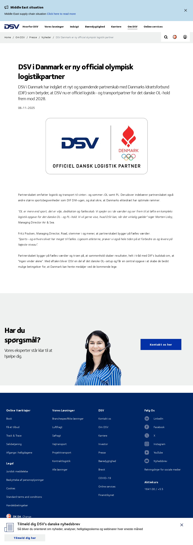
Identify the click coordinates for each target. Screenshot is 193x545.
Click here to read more (61, 13)
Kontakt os (104, 418)
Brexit (101, 469)
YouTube (158, 452)
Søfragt (56, 435)
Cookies (10, 488)
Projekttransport (61, 452)
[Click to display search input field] (166, 44)
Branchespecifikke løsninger (67, 418)
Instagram (159, 444)
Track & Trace (13, 435)
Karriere (102, 435)
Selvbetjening (14, 444)
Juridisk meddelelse (17, 471)
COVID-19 (104, 478)
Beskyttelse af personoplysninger (25, 480)
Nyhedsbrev (160, 461)
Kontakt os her (161, 351)
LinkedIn (158, 418)
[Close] (186, 10)
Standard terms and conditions (24, 497)
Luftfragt (57, 427)
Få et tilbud (12, 427)
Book (9, 418)
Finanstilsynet (106, 495)
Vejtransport (59, 444)
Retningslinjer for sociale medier (162, 469)
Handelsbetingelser (17, 505)
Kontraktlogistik (61, 461)
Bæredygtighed (107, 461)
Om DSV (103, 427)
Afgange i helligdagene (19, 452)
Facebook (159, 427)
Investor (103, 444)
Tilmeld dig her (25, 537)
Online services (106, 486)
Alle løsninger (59, 469)
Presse (102, 452)
